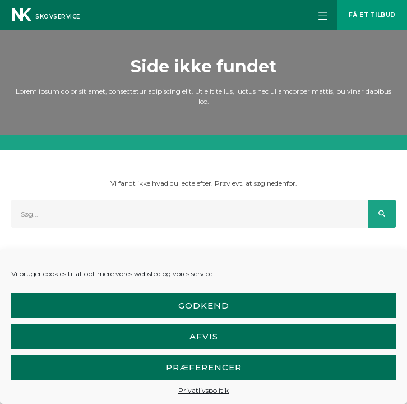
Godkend (203, 305)
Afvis (203, 336)
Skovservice (57, 16)
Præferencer (204, 367)
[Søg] (382, 214)
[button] (323, 15)
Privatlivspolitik (203, 390)
